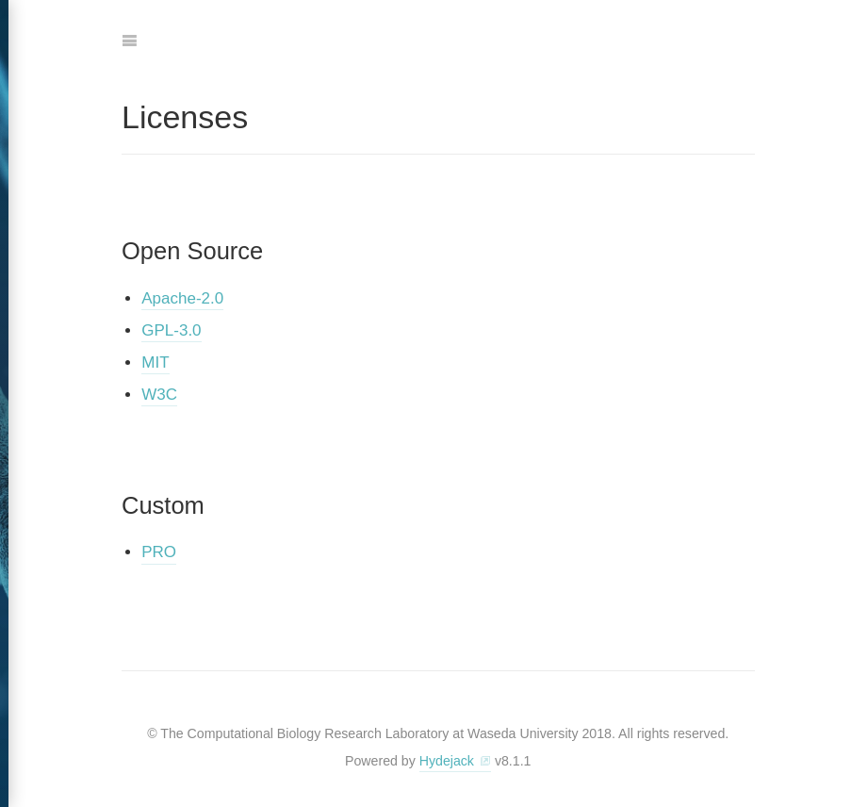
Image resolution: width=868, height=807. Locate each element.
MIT (155, 362)
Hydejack (446, 760)
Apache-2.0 (182, 298)
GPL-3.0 (171, 330)
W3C (159, 395)
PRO (158, 552)
